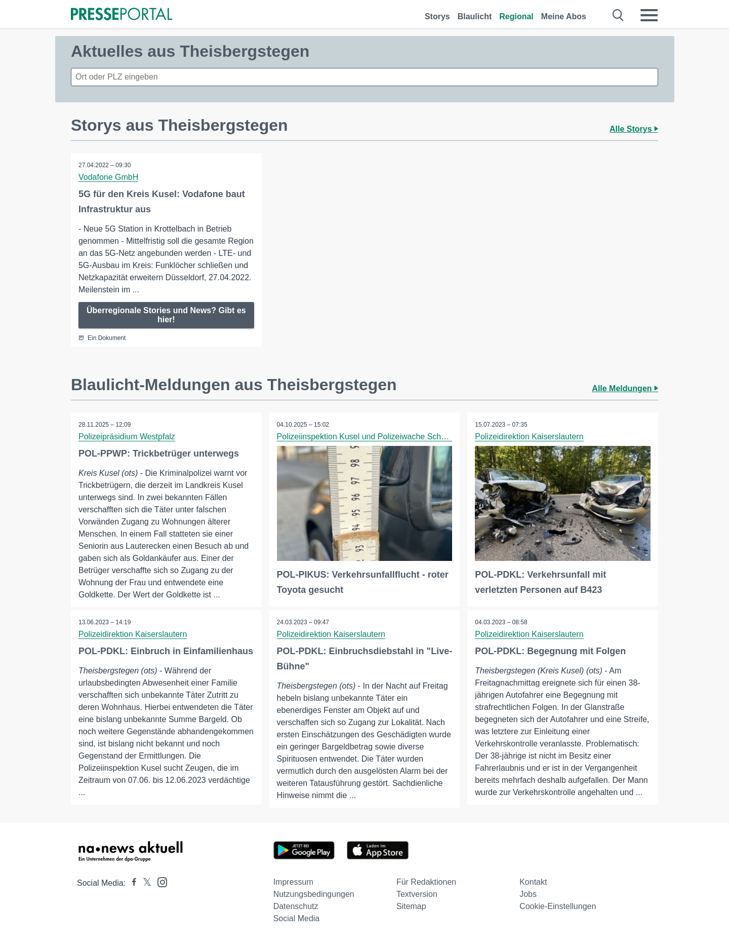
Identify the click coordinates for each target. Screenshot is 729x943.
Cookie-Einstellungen (557, 906)
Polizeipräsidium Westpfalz (126, 436)
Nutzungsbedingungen (313, 894)
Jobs (528, 894)
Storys (437, 16)
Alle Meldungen (625, 388)
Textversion (416, 894)
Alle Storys (634, 129)
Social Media (296, 918)
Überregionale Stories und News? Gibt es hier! (166, 315)
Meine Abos (563, 16)
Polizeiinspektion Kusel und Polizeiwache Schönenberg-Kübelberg (396, 436)
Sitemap (411, 906)
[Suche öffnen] (618, 15)
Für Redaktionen (426, 882)
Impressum (293, 882)
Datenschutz (295, 906)
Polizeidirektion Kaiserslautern (529, 436)
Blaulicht (475, 16)
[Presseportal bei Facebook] (131, 883)
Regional (516, 16)
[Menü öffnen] (649, 15)
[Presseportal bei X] (144, 883)
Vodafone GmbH (108, 177)
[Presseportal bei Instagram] (159, 881)
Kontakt (533, 882)
